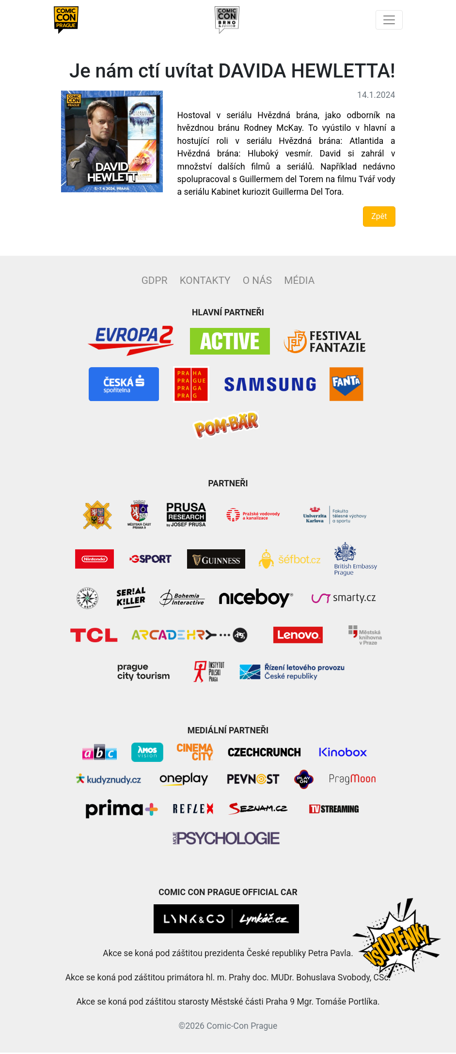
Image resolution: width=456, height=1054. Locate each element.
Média (299, 282)
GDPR (155, 282)
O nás (257, 282)
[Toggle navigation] (388, 21)
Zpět (379, 217)
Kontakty (205, 282)
